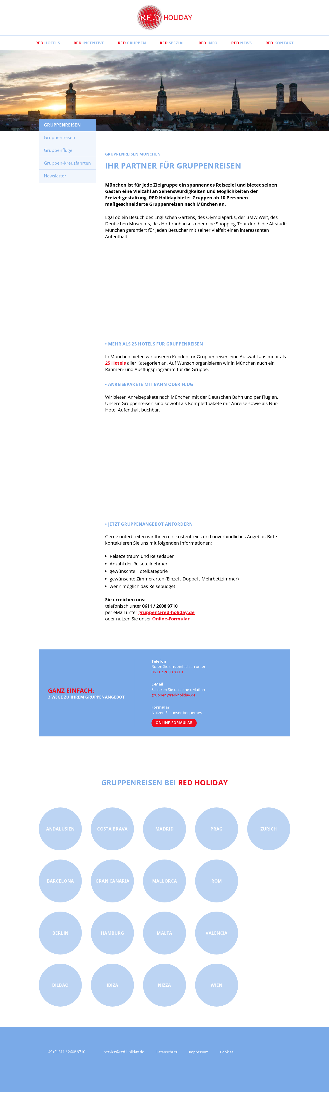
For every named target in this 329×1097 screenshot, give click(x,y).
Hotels (39, 47)
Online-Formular (174, 727)
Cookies (226, 1056)
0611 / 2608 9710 (167, 676)
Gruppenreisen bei (165, 787)
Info (211, 47)
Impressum (199, 1056)
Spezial (172, 47)
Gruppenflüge (58, 155)
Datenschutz (167, 1056)
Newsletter (55, 180)
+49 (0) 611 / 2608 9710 (65, 1056)
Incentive (83, 47)
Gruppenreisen (59, 142)
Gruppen (129, 47)
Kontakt (288, 47)
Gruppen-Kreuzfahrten (67, 168)
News (247, 47)
